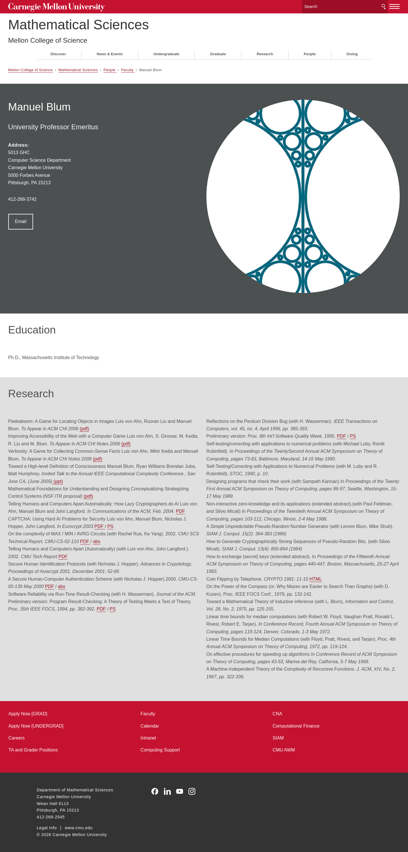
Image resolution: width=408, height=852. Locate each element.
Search (355, 5)
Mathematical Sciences (107, 22)
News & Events (110, 52)
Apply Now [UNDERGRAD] (64, 725)
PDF (77, 488)
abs (160, 518)
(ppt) (146, 450)
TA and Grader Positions (61, 749)
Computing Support (169, 749)
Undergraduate (166, 52)
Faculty (156, 67)
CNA (268, 713)
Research (265, 52)
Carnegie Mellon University (79, 6)
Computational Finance (286, 725)
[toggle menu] (366, 5)
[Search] (317, 5)
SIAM (268, 737)
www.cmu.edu (79, 827)
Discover (58, 52)
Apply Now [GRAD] (56, 713)
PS (162, 503)
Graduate (218, 52)
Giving (352, 52)
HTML (315, 555)
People (310, 52)
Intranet (157, 737)
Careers (45, 737)
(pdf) (138, 398)
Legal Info (47, 827)
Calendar (159, 725)
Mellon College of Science (76, 38)
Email (49, 219)
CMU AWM (274, 749)
